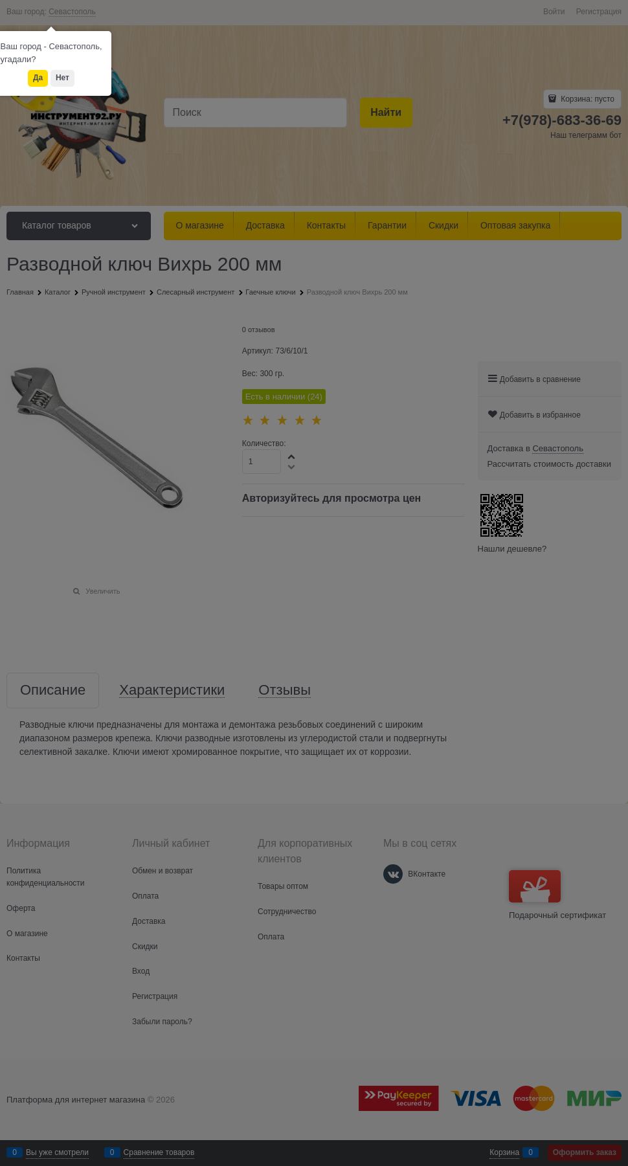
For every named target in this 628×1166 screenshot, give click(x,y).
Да (38, 77)
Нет (62, 77)
